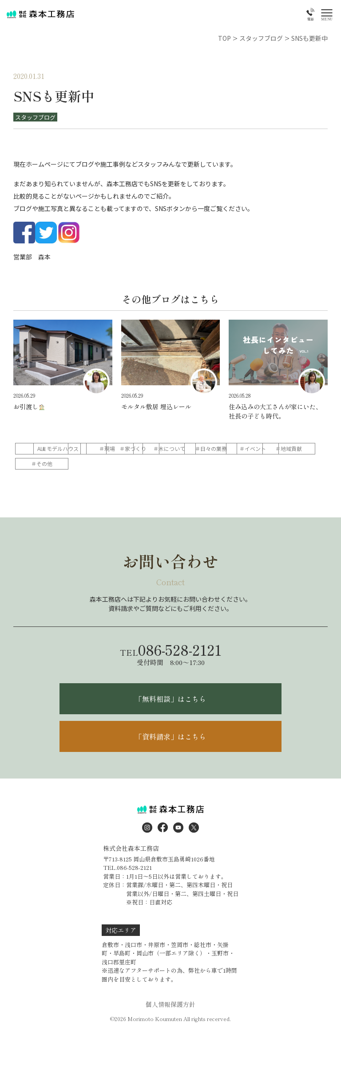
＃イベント (98, 463)
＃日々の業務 (42, 463)
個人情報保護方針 (170, 1004)
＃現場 (155, 448)
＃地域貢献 (155, 463)
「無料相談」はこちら (170, 698)
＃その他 (212, 463)
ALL (42, 448)
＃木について (269, 448)
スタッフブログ (35, 117)
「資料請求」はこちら (170, 736)
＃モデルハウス (98, 448)
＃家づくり (212, 448)
